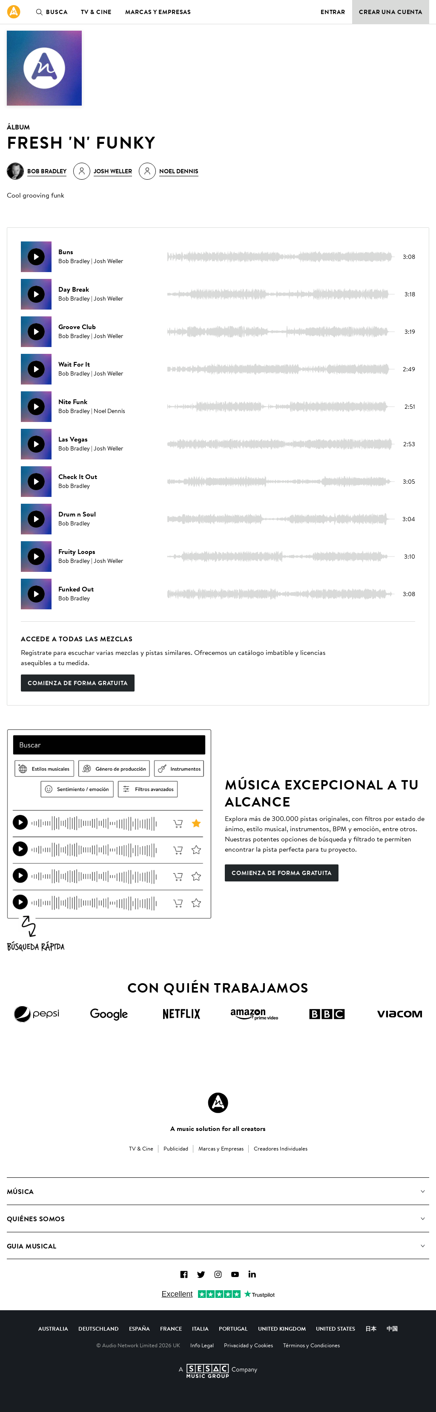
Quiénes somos (36, 1218)
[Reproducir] (36, 256)
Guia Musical (32, 1246)
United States (335, 1328)
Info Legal (202, 1345)
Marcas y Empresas (158, 12)
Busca (49, 12)
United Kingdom (282, 1328)
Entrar (333, 12)
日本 (370, 1328)
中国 (392, 1328)
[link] (13, 12)
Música (20, 1191)
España (139, 1328)
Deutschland (98, 1328)
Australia (53, 1328)
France (171, 1328)
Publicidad (176, 1148)
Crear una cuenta (390, 12)
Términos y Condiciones (311, 1345)
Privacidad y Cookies (248, 1345)
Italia (200, 1328)
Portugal (233, 1328)
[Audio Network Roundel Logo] (218, 1103)
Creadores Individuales (280, 1148)
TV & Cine (96, 12)
